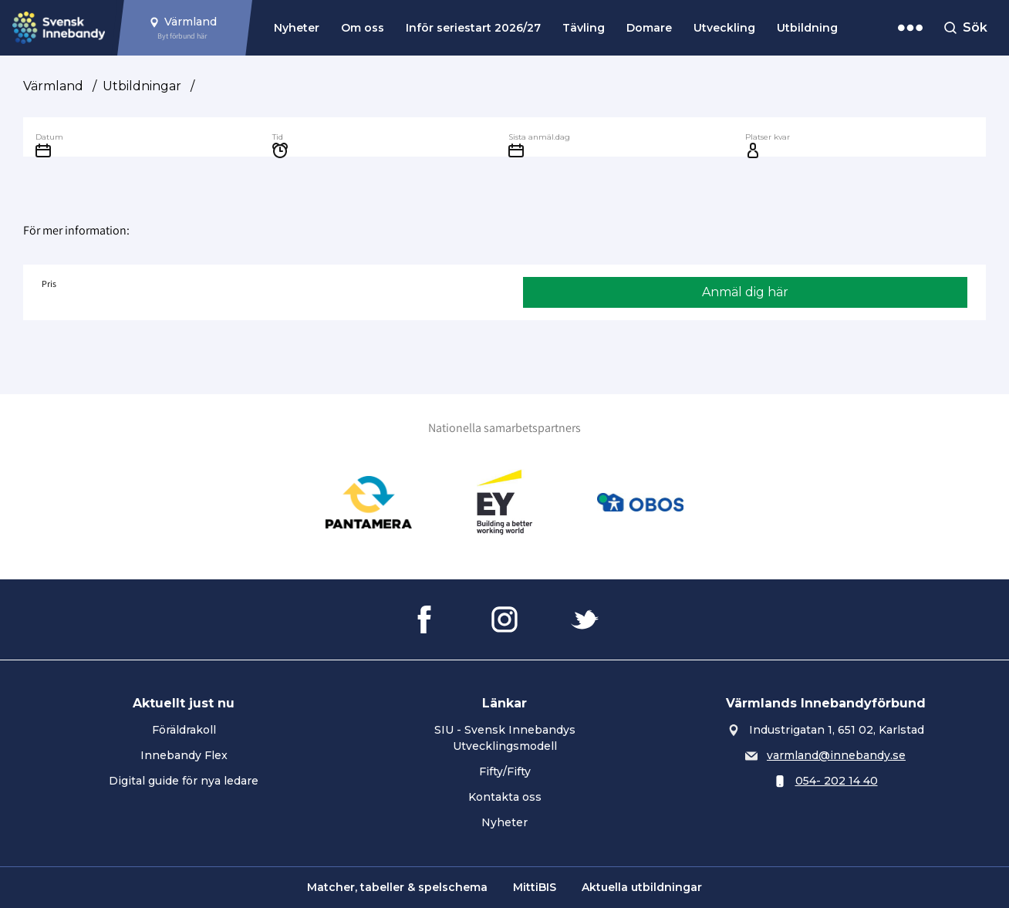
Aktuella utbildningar (642, 887)
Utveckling (724, 28)
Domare (649, 28)
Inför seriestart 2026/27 (473, 28)
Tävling (583, 28)
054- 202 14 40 (836, 781)
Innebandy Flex (184, 755)
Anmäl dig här (745, 292)
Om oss (362, 28)
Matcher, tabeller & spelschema (397, 887)
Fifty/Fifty (505, 771)
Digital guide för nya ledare (183, 781)
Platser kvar (767, 137)
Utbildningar (142, 86)
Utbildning (807, 28)
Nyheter (296, 28)
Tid (277, 137)
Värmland (53, 86)
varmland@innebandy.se (836, 755)
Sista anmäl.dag (539, 137)
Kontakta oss (505, 797)
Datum (49, 137)
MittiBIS (534, 887)
